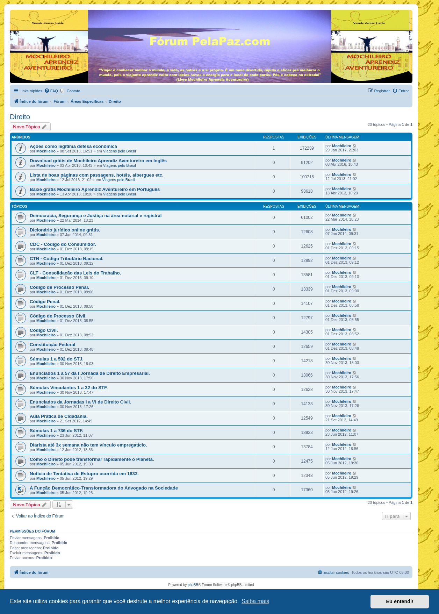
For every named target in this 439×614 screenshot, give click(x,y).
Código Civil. (44, 330)
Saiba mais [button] (255, 601)
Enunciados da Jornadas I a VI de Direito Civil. (80, 402)
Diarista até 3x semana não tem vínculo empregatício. (88, 445)
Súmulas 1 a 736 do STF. (56, 430)
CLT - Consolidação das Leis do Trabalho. (75, 273)
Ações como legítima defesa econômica (73, 146)
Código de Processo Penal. (59, 287)
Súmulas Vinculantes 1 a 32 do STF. (69, 387)
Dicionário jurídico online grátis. (65, 230)
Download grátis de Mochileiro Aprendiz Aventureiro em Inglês (98, 160)
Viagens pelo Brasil (119, 151)
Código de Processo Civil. (58, 316)
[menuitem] (51, 91)
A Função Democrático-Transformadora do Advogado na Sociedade (104, 488)
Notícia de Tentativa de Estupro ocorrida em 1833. (84, 473)
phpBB (193, 585)
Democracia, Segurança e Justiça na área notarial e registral (96, 215)
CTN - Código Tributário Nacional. (66, 258)
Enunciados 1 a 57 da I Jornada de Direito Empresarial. (90, 373)
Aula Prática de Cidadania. (59, 416)
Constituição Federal (52, 344)
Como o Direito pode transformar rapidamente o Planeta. (92, 459)
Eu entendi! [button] (399, 601)
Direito (20, 117)
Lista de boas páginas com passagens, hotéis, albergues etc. (97, 175)
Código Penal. (45, 301)
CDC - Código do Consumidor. (63, 244)
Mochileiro (46, 151)
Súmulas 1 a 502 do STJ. (57, 359)
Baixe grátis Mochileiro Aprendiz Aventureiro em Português (95, 189)
